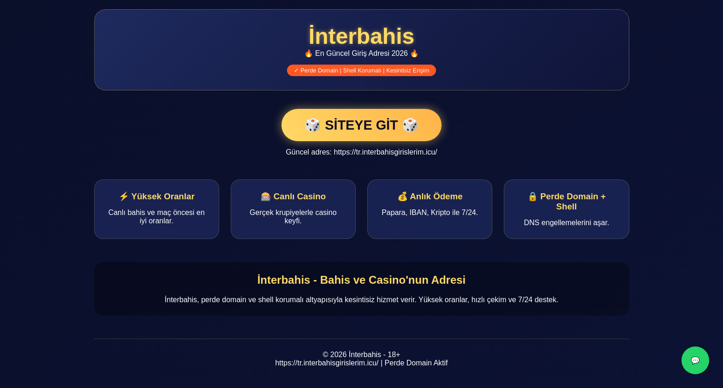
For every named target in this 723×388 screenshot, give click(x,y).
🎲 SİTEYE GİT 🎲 (361, 125)
